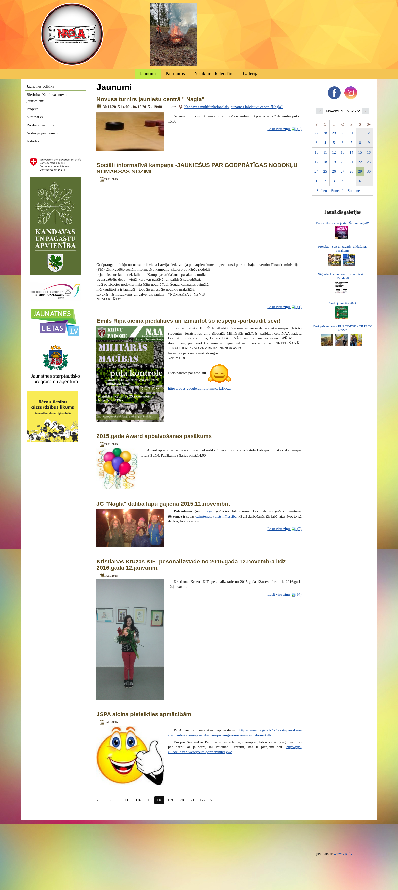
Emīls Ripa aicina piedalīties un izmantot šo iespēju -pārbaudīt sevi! (188, 321)
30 (342, 133)
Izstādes (33, 141)
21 (351, 162)
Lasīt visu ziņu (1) (284, 307)
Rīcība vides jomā (40, 125)
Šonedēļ (337, 191)
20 (342, 162)
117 (149, 800)
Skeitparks (35, 117)
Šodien (321, 191)
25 (325, 171)
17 (316, 162)
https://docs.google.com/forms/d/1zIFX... (199, 388)
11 (325, 152)
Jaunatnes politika (40, 86)
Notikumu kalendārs (214, 73)
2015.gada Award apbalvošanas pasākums (154, 436)
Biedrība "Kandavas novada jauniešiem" (48, 98)
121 (192, 800)
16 (369, 152)
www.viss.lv (343, 854)
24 (316, 171)
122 (202, 800)
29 (334, 133)
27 (316, 133)
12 (334, 152)
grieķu (207, 511)
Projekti (33, 109)
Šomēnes (354, 191)
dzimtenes (203, 516)
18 (325, 162)
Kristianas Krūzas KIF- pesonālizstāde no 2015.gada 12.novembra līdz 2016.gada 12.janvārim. (191, 564)
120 (181, 800)
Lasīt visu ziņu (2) (284, 129)
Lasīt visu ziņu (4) (284, 594)
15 (360, 152)
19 (334, 162)
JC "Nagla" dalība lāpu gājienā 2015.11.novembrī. (163, 504)
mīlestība (230, 516)
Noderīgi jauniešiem (42, 133)
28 (325, 133)
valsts (217, 516)
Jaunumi (148, 73)
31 (351, 133)
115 (127, 800)
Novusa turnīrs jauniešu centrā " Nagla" (150, 99)
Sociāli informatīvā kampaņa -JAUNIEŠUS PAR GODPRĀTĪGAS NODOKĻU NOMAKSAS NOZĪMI (196, 168)
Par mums (175, 73)
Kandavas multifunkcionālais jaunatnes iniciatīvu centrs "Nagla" (233, 107)
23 (369, 162)
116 (138, 800)
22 (360, 162)
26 (334, 171)
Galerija (250, 73)
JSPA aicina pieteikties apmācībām (143, 714)
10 (316, 152)
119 (170, 800)
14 (351, 152)
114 (117, 800)
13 (342, 152)
